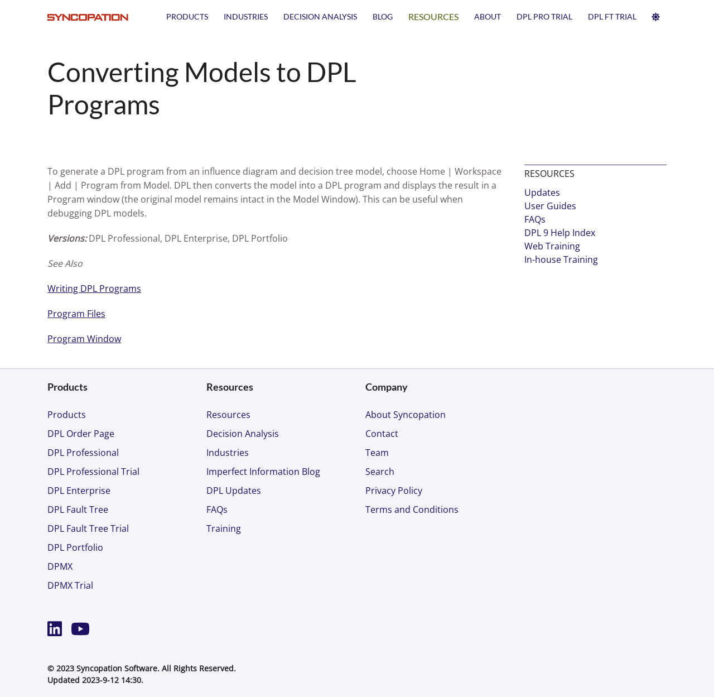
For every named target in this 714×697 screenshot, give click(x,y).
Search (379, 471)
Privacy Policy (393, 490)
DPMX (60, 566)
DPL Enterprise (78, 490)
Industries (246, 16)
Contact (381, 433)
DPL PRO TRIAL (544, 16)
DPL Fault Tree (77, 509)
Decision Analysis (320, 16)
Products (187, 16)
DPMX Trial (70, 585)
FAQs (535, 219)
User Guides (550, 206)
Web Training (552, 246)
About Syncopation (405, 414)
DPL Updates (233, 490)
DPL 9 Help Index (559, 233)
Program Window (84, 339)
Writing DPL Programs (94, 288)
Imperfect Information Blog (263, 471)
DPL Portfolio (75, 547)
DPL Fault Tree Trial (88, 528)
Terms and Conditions (412, 509)
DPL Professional (83, 452)
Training (223, 528)
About (487, 16)
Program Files (76, 313)
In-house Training (561, 259)
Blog (383, 16)
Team (377, 452)
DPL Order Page (80, 433)
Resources (433, 16)
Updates (542, 192)
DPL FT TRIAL (612, 16)
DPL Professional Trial (93, 471)
